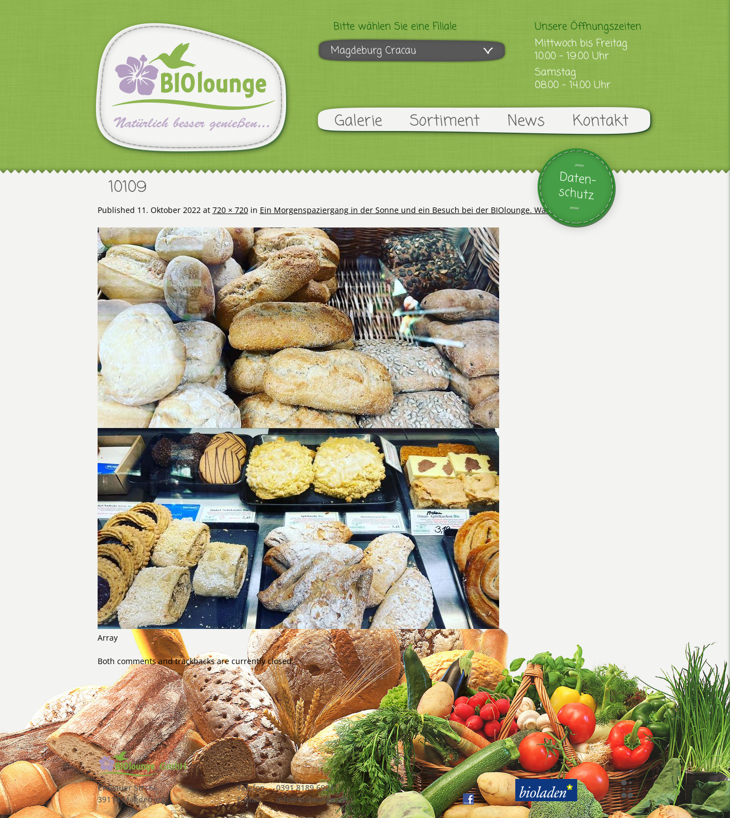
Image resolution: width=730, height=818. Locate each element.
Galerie (358, 121)
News (526, 121)
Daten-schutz (577, 186)
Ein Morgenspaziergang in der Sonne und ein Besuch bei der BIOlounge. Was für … (416, 210)
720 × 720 (230, 210)
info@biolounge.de (311, 799)
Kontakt (601, 121)
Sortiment (445, 121)
